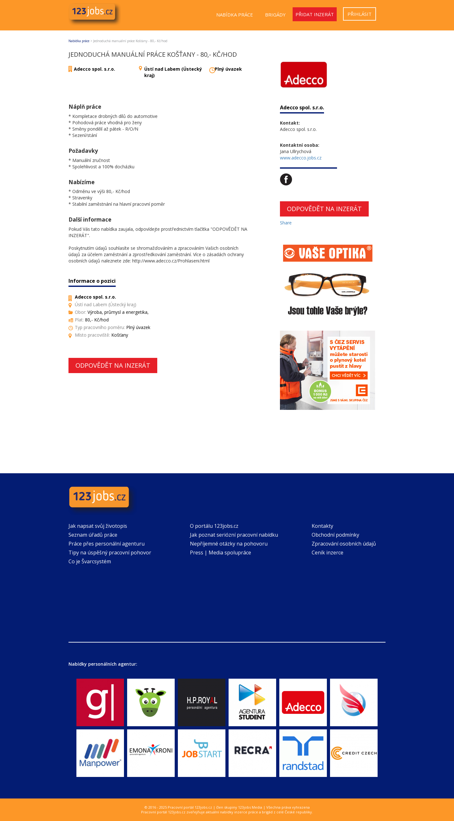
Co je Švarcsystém (89, 561)
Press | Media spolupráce (220, 552)
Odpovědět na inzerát (112, 365)
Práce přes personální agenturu (106, 543)
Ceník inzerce (327, 552)
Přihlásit (359, 14)
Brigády (275, 14)
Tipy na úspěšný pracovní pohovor (109, 552)
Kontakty (322, 525)
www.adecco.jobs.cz (300, 158)
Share (286, 223)
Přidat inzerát (314, 14)
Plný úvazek (228, 69)
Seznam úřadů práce (92, 534)
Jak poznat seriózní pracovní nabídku (234, 534)
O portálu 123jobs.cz (214, 525)
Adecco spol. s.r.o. (94, 69)
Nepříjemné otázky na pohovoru (229, 543)
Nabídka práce (234, 14)
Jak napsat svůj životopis (97, 525)
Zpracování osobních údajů (344, 543)
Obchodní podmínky (335, 534)
